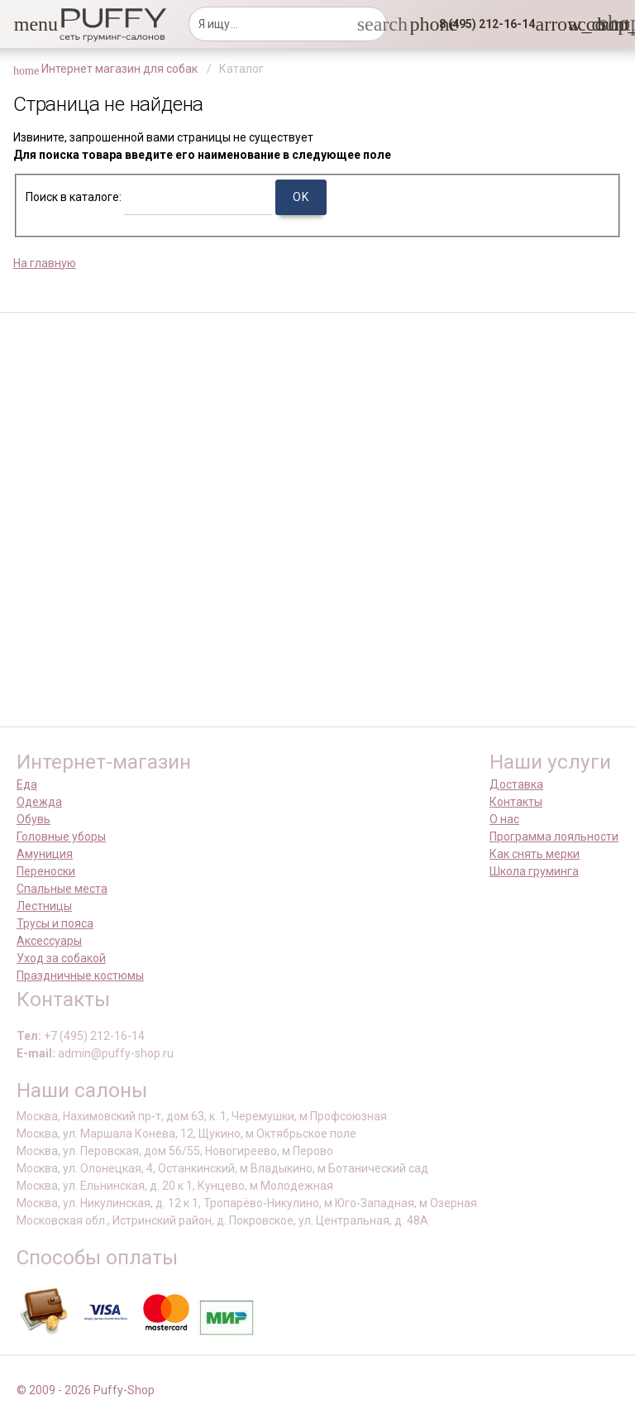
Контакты (515, 801)
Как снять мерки (534, 854)
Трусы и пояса (55, 923)
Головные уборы (61, 836)
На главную (44, 263)
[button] (24, 24)
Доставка (516, 784)
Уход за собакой (61, 958)
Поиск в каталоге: (74, 197)
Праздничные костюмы (80, 975)
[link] (577, 24)
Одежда (39, 801)
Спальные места (62, 888)
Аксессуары (49, 940)
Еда (27, 784)
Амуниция (45, 854)
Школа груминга (534, 871)
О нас (504, 819)
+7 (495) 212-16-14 (94, 1036)
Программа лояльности (553, 836)
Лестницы (44, 906)
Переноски (46, 871)
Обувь (33, 819)
